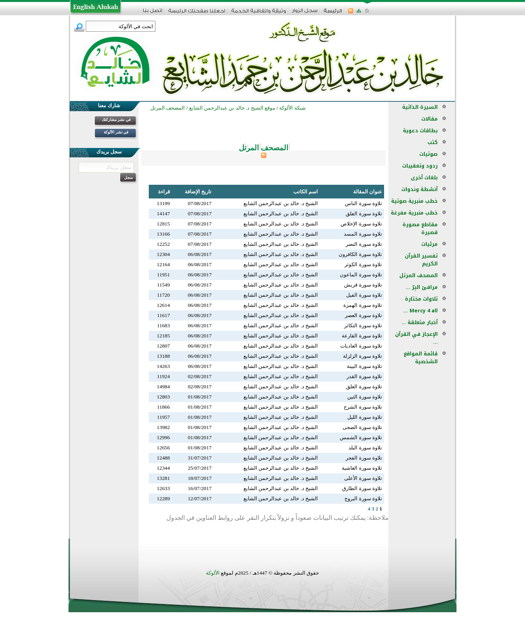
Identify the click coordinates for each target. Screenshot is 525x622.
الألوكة (213, 573)
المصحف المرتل (418, 275)
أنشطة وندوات (419, 189)
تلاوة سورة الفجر (364, 458)
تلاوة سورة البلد (365, 448)
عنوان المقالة (367, 192)
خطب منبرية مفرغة (414, 213)
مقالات (429, 119)
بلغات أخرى (424, 177)
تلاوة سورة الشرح (363, 407)
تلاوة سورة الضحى (362, 427)
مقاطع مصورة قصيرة (420, 228)
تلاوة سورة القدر (364, 376)
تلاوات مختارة (421, 299)
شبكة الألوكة (292, 108)
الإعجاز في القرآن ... (416, 338)
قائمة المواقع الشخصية (421, 357)
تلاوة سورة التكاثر (363, 325)
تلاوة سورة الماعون (361, 275)
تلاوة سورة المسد (363, 234)
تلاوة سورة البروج (363, 498)
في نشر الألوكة (116, 132)
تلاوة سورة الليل (364, 417)
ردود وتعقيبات (420, 166)
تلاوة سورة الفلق (364, 213)
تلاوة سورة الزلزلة (362, 356)
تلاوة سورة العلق (364, 386)
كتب (433, 142)
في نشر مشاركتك (116, 119)
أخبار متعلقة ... (419, 322)
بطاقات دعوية (420, 130)
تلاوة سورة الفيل (364, 295)
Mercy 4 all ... (420, 311)
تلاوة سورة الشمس (361, 437)
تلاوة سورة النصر (364, 244)
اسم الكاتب (305, 192)
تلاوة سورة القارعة (362, 336)
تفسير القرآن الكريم (421, 260)
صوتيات (428, 154)
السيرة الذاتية (420, 107)
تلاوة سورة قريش (363, 285)
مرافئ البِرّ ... (422, 287)
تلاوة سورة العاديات (361, 346)
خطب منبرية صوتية (414, 201)
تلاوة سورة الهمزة (362, 305)
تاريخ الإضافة (198, 192)
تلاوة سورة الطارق (362, 488)
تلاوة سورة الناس (363, 203)
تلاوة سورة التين (364, 397)
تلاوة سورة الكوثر (363, 264)
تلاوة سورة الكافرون (360, 254)
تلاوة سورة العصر (363, 315)
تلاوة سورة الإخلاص (361, 224)
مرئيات (429, 244)
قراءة (164, 192)
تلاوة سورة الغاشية (362, 468)
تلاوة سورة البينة (364, 366)
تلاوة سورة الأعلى (363, 478)
